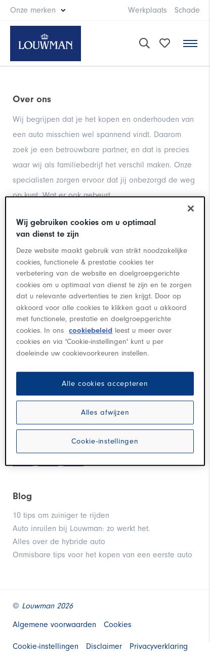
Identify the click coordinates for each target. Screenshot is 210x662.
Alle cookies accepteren (105, 383)
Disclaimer (104, 646)
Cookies (118, 624)
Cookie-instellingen (104, 441)
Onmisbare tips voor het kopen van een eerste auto (102, 554)
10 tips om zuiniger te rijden (61, 515)
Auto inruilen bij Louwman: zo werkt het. (81, 528)
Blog (22, 496)
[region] (104, 331)
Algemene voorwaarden (54, 624)
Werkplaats (147, 10)
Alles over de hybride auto (59, 541)
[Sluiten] (191, 208)
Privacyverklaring (159, 646)
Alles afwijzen (105, 412)
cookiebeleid (90, 330)
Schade (187, 10)
